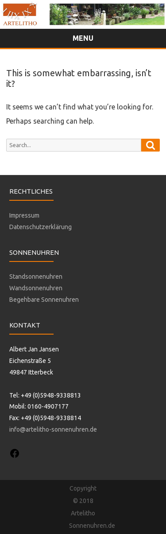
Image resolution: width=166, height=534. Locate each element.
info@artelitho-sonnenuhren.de (53, 429)
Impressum (24, 215)
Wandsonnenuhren (35, 288)
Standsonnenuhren (35, 276)
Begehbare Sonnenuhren (44, 299)
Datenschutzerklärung (40, 226)
